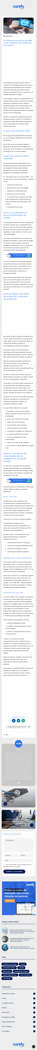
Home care (5, 1012)
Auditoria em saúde (8, 994)
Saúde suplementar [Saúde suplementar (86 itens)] (10, 975)
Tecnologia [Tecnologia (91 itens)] (7, 978)
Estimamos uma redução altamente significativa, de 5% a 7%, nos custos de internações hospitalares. (18, 569)
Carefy (18, 750)
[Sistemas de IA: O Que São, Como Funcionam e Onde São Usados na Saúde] (5, 947)
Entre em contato (24, 673)
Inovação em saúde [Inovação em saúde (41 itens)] (21, 971)
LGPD (23, 623)
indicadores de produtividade (18, 201)
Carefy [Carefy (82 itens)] (22, 964)
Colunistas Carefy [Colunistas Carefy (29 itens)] (9, 968)
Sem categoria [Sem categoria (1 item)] (25, 975)
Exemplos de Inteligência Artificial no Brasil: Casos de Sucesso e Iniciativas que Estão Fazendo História (22, 931)
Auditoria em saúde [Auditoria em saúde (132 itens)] (10, 964)
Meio (7, 735)
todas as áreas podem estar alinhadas (19, 277)
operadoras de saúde (11, 83)
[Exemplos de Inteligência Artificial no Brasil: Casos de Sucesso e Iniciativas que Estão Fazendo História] (5, 930)
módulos (23, 648)
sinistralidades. (10, 234)
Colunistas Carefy (8, 1003)
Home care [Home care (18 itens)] (7, 971)
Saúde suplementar (8, 1022)
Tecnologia (5, 1031)
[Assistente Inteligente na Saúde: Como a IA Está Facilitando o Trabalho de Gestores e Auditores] (5, 939)
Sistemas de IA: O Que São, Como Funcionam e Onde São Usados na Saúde (22, 947)
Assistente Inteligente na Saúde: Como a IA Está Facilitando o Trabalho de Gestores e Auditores (22, 940)
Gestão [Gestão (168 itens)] (21, 968)
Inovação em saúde (8, 1017)
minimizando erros (23, 264)
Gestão (4, 1008)
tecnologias (8, 98)
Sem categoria (7, 1026)
